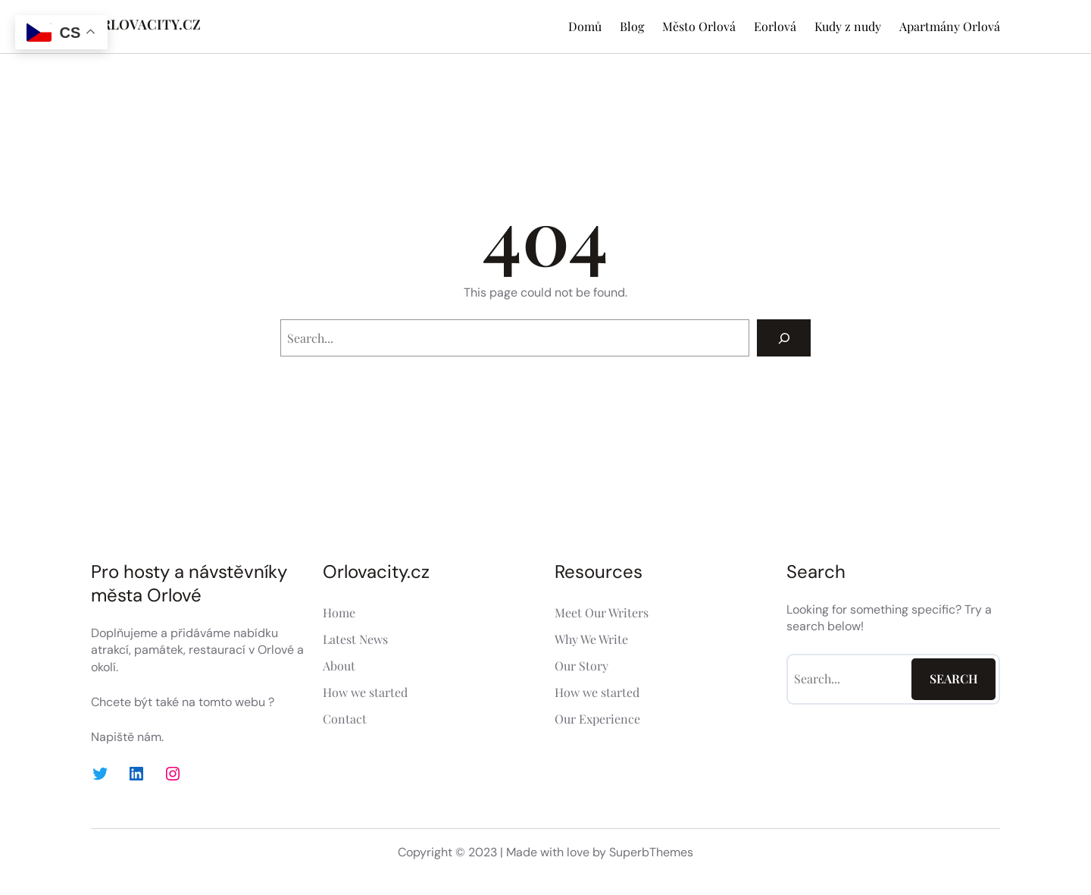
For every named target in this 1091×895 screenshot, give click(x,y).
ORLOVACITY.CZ (146, 24)
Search (954, 678)
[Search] (784, 337)
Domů (585, 26)
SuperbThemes (651, 852)
